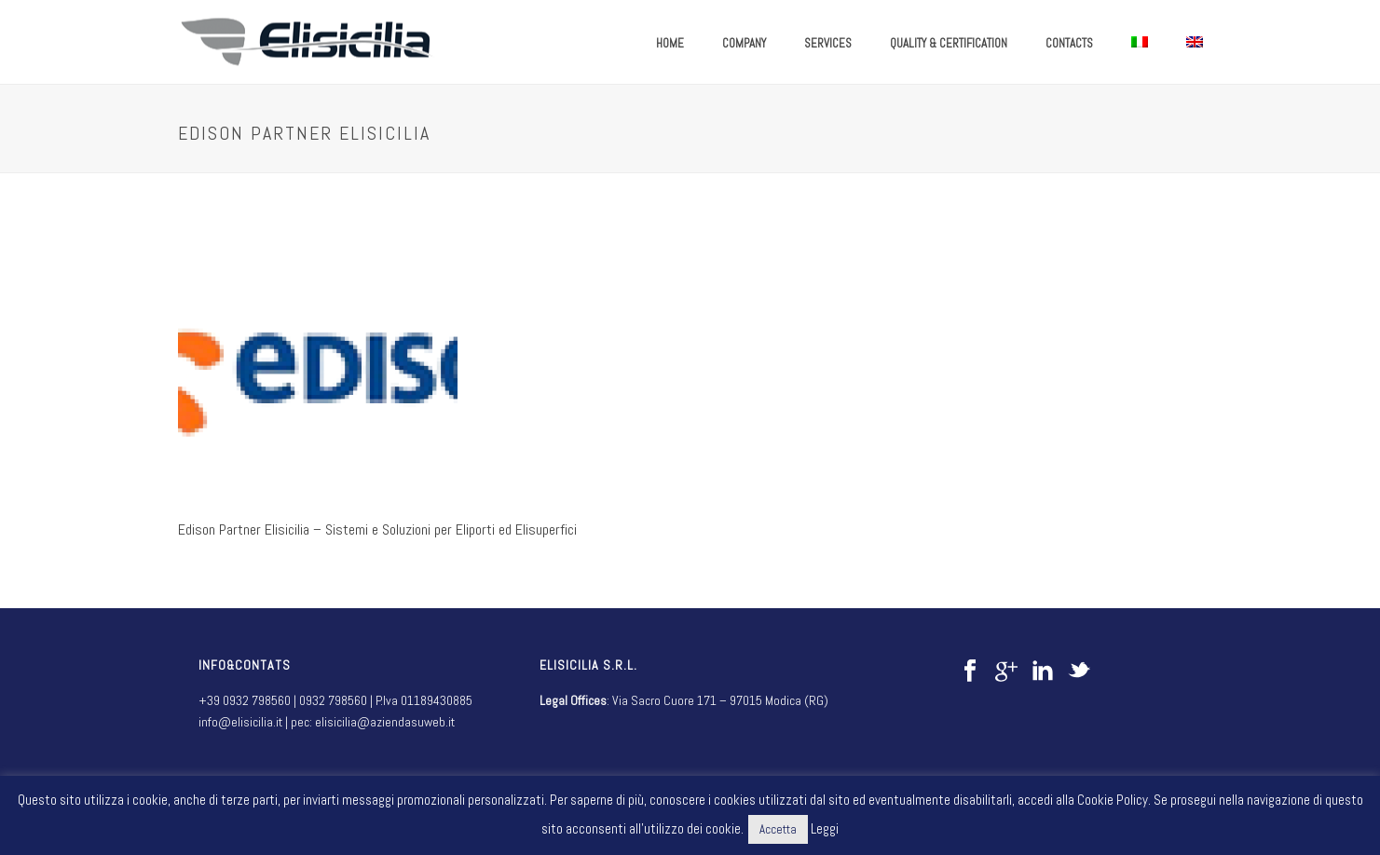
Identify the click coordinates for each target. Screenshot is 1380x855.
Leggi (825, 828)
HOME (670, 43)
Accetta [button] (778, 829)
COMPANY (744, 43)
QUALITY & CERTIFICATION (948, 43)
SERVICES (828, 43)
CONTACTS (1069, 43)
